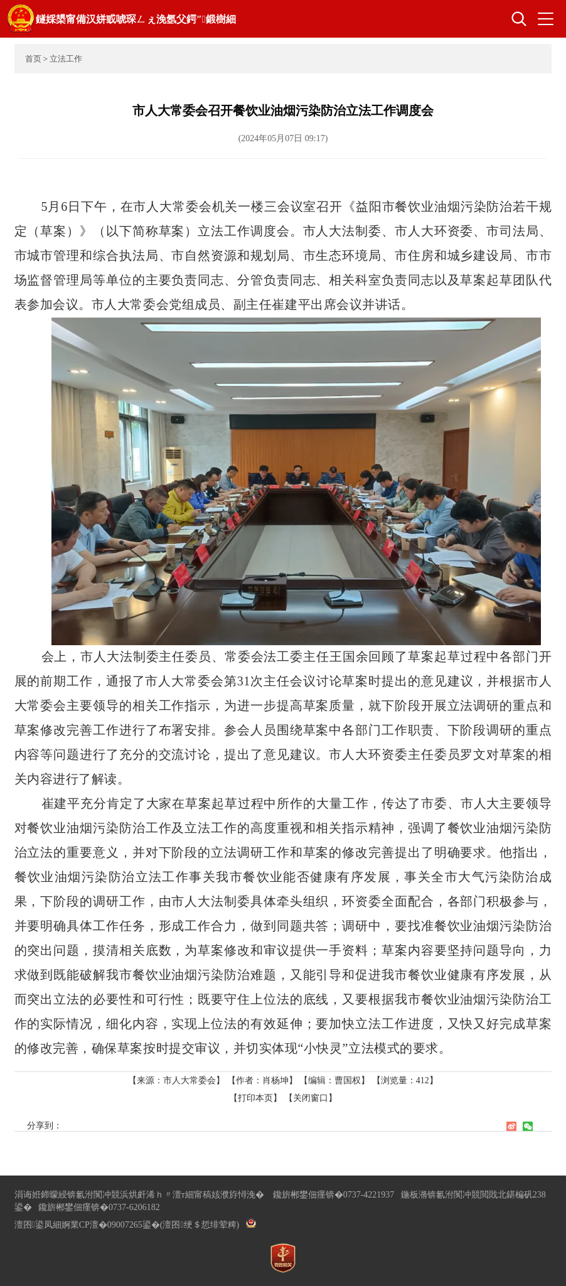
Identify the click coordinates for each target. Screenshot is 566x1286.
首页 (33, 58)
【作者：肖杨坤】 (262, 1080)
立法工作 (66, 58)
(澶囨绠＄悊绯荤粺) (199, 1225)
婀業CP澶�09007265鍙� (110, 1225)
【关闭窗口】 (310, 1098)
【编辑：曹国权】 (334, 1080)
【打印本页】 (255, 1098)
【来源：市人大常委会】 (177, 1080)
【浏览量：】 (405, 1080)
